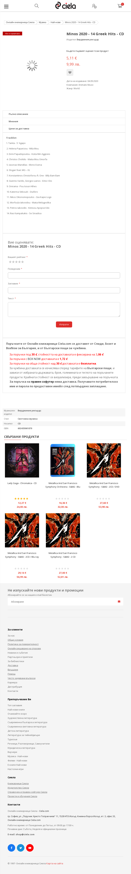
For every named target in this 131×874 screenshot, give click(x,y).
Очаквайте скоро (17, 713)
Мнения (13, 121)
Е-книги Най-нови (17, 764)
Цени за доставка (19, 128)
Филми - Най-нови (17, 760)
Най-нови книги (16, 709)
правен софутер (42, 382)
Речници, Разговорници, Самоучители (29, 743)
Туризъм (12, 739)
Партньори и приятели (20, 656)
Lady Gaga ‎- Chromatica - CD (22, 483)
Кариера (12, 682)
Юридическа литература (21, 747)
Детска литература (18, 730)
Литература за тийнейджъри (24, 735)
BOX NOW (34, 359)
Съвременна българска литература (27, 722)
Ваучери (12, 752)
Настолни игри (16, 769)
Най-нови (56, 22)
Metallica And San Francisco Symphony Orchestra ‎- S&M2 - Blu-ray (63, 487)
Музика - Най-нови (18, 756)
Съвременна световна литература (27, 726)
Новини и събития (18, 652)
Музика (42, 22)
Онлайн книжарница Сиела (20, 22)
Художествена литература (22, 718)
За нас (11, 635)
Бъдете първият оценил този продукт (88, 50)
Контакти (13, 691)
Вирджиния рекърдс (88, 39)
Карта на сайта (54, 863)
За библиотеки (16, 661)
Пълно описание (18, 114)
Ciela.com (44, 810)
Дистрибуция (15, 686)
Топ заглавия (15, 705)
